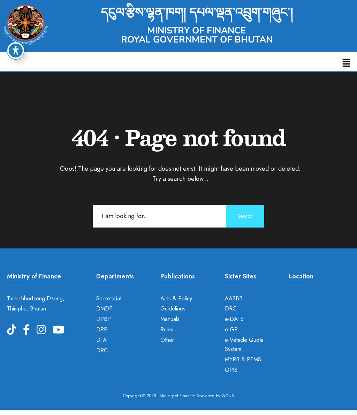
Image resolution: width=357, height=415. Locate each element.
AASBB (234, 298)
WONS (227, 396)
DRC (102, 350)
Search (245, 216)
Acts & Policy (176, 298)
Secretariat (108, 298)
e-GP (231, 329)
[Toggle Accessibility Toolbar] (15, 50)
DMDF (104, 309)
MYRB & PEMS (243, 359)
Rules (166, 329)
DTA (101, 340)
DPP (101, 329)
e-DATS (234, 319)
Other (167, 340)
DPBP (103, 319)
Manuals (170, 319)
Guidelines (172, 309)
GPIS (231, 370)
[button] (347, 63)
